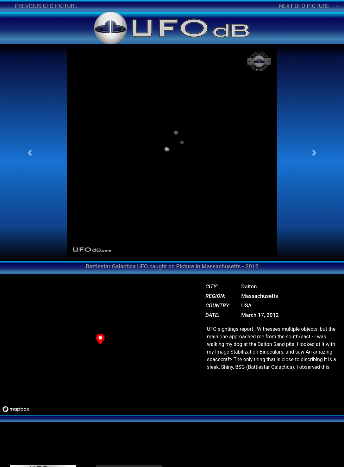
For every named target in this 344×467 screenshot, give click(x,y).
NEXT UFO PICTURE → (309, 6)
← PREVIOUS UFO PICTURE (42, 6)
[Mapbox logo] (16, 409)
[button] (30, 153)
